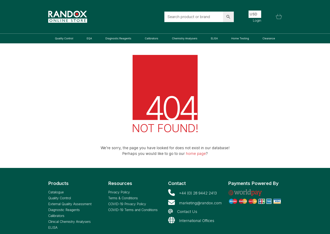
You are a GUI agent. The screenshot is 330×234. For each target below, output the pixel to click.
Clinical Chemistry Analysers (69, 221)
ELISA (52, 227)
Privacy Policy (119, 192)
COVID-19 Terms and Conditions (133, 210)
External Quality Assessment (70, 204)
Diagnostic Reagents (64, 210)
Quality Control (59, 198)
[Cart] (279, 16)
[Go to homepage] (67, 17)
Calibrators (56, 216)
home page (196, 153)
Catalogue (56, 192)
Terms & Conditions (123, 198)
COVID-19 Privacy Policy (127, 204)
